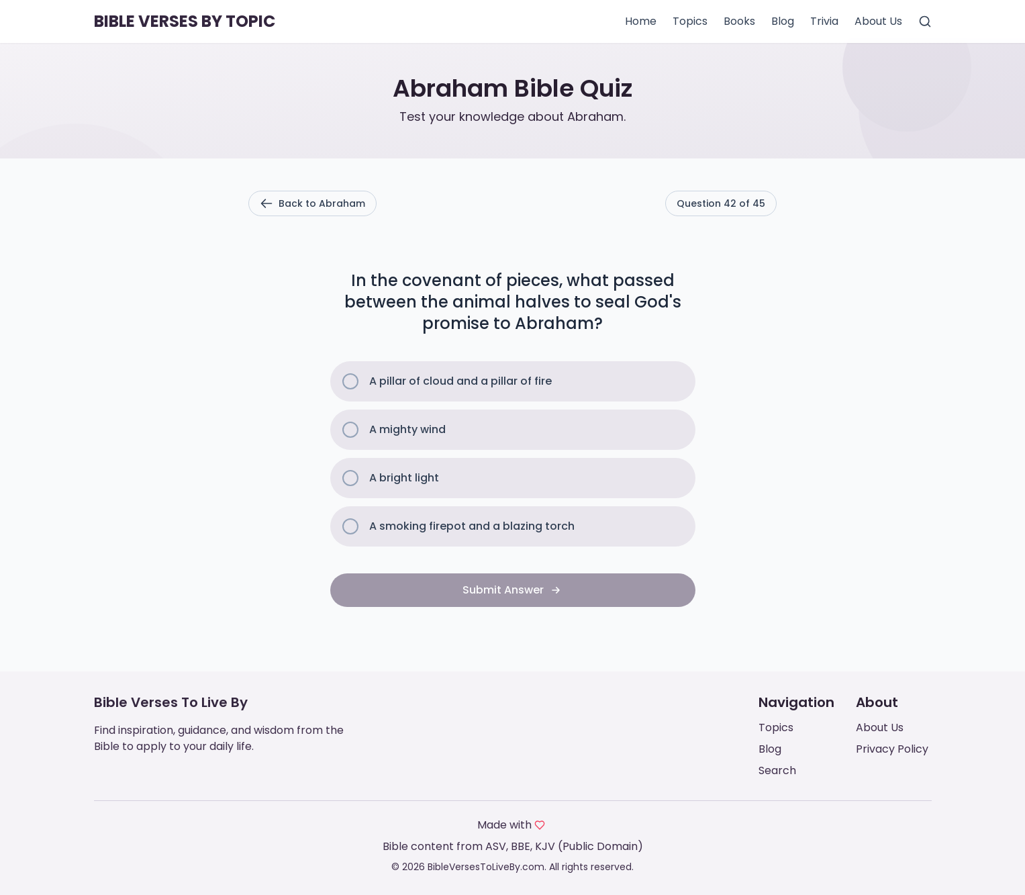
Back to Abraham (312, 203)
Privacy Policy (892, 749)
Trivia (824, 21)
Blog (782, 21)
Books (739, 21)
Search (777, 770)
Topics (690, 21)
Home (640, 21)
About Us (878, 21)
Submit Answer (512, 590)
